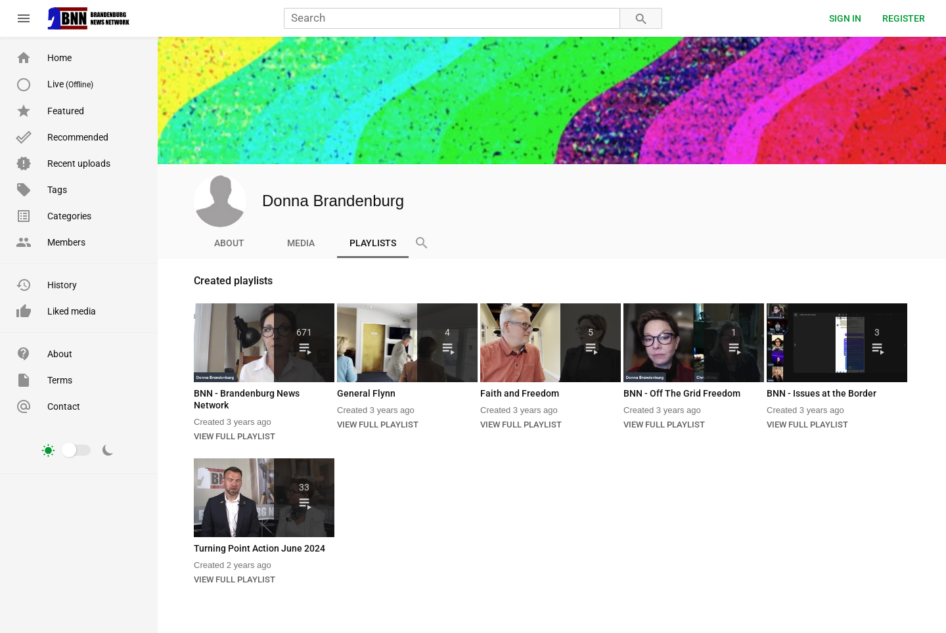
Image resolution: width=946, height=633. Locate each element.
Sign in (845, 18)
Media (301, 243)
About (229, 243)
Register (903, 18)
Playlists (372, 243)
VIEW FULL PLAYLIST (234, 436)
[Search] (452, 19)
